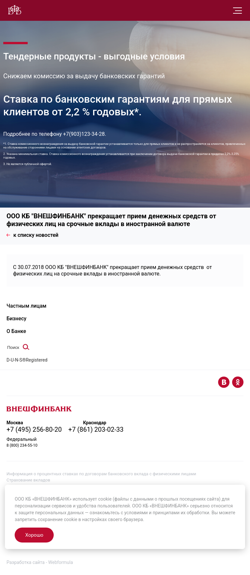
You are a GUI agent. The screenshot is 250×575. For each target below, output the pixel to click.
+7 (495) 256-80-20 (34, 429)
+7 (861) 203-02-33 (96, 429)
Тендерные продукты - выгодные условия (94, 56)
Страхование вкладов (28, 480)
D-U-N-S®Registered (27, 360)
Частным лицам (27, 306)
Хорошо (34, 535)
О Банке (16, 331)
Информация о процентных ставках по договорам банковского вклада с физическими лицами (101, 473)
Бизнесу (16, 318)
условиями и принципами (152, 512)
